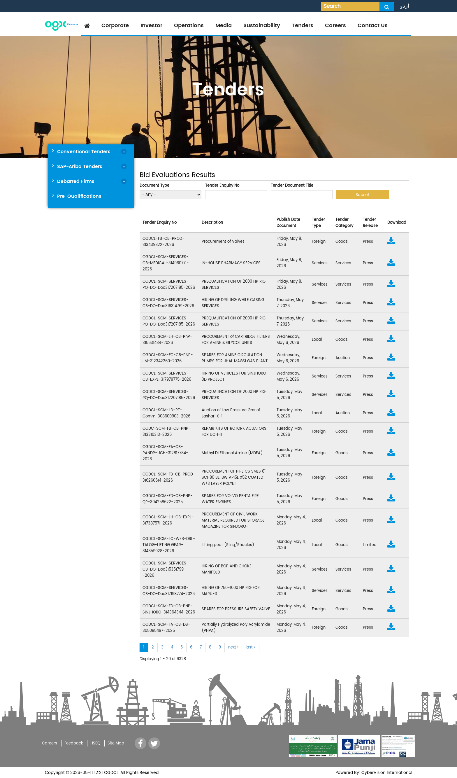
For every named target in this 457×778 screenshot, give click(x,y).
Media (223, 25)
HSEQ (95, 743)
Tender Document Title (292, 186)
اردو (404, 6)
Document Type (154, 186)
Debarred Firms (75, 181)
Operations (189, 25)
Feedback (73, 743)
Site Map (116, 743)
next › (233, 647)
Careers (335, 25)
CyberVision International (386, 772)
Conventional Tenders (83, 151)
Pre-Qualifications (79, 196)
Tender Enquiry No (222, 186)
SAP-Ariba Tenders (79, 166)
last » (251, 647)
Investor (151, 25)
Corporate (115, 25)
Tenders (302, 25)
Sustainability (261, 25)
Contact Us (373, 25)
